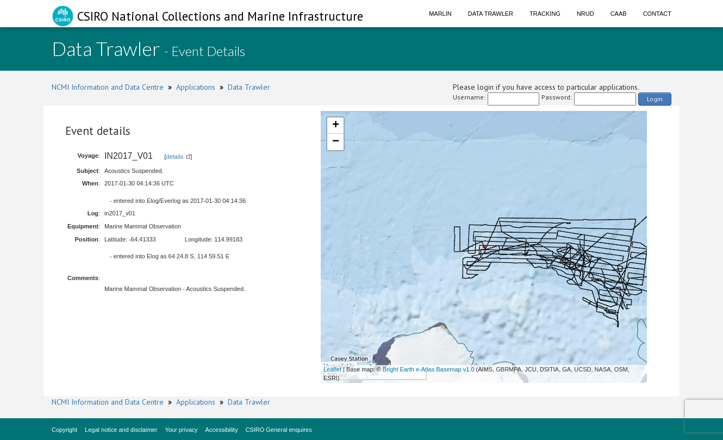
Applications (195, 87)
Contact (657, 13)
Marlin (440, 13)
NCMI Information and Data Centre (108, 87)
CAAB (618, 13)
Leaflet (332, 369)
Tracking (544, 13)
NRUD (585, 13)
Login (655, 99)
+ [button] (335, 125)
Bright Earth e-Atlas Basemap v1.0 (429, 369)
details (174, 156)
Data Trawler (490, 13)
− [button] (335, 142)
